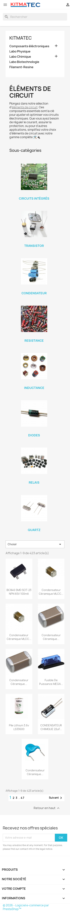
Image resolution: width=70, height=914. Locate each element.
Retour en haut (47, 808)
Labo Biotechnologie (24, 62)
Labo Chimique (20, 57)
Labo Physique (19, 51)
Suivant (56, 798)
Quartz (34, 530)
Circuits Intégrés (34, 198)
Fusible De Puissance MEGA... (51, 682)
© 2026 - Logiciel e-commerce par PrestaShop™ (26, 907)
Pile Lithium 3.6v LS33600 (19, 727)
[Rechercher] (35, 17)
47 (23, 798)
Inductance (34, 388)
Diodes (34, 435)
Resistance (34, 341)
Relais (34, 482)
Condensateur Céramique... (51, 637)
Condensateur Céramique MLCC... (51, 591)
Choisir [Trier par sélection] (35, 544)
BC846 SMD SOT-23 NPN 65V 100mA (19, 591)
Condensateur (34, 293)
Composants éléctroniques (29, 46)
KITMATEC (20, 38)
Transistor (34, 246)
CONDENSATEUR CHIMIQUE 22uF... (51, 727)
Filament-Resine (21, 67)
